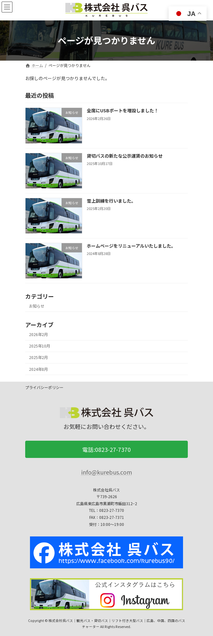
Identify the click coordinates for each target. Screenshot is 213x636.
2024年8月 (38, 369)
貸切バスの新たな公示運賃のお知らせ (125, 156)
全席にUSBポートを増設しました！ (122, 111)
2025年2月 (38, 358)
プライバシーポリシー (44, 387)
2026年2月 (38, 334)
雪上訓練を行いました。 (111, 201)
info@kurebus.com (106, 472)
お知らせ (36, 306)
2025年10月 (39, 346)
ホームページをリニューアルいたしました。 (131, 246)
